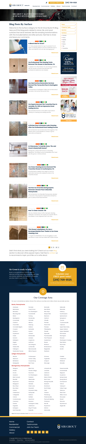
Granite (64, 35)
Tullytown (62, 324)
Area (63, 24)
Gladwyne (31, 381)
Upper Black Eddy (64, 327)
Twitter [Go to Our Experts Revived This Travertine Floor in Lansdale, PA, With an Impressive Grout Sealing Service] (41, 102)
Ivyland (30, 331)
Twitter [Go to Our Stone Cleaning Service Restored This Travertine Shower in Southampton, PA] (43, 164)
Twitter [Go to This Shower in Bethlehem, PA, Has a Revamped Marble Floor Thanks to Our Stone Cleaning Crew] (43, 227)
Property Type (66, 27)
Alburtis (15, 356)
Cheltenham (16, 392)
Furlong (31, 316)
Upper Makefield (64, 331)
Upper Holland (64, 329)
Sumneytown (63, 381)
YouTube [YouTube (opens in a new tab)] (39, 432)
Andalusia (15, 307)
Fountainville (32, 313)
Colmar (15, 397)
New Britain (47, 309)
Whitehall (62, 361)
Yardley (62, 346)
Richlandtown (47, 346)
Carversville (16, 320)
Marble (64, 39)
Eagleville (15, 405)
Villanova (62, 390)
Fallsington (16, 349)
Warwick (62, 338)
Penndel (46, 322)
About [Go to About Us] (58, 6)
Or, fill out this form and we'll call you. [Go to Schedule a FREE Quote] (62, 283)
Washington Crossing (65, 340)
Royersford (47, 405)
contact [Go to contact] (52, 253)
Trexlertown (63, 358)
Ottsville (46, 320)
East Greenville (17, 410)
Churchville (16, 324)
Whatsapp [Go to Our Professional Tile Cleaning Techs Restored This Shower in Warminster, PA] (42, 60)
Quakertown (47, 340)
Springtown (63, 318)
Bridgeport (16, 383)
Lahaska (31, 338)
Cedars (15, 390)
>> (58, 247)
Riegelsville (47, 349)
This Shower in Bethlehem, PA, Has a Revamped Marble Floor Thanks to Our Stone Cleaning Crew (43, 231)
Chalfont (15, 322)
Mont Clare (47, 379)
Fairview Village (33, 370)
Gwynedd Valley (33, 390)
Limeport (46, 361)
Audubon (15, 375)
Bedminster (16, 309)
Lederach (46, 373)
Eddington (15, 340)
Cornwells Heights (17, 327)
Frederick (31, 377)
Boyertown (16, 381)
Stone (64, 44)
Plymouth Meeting (49, 399)
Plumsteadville (48, 335)
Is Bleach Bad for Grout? (36, 43)
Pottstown (47, 401)
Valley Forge (63, 388)
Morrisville (46, 307)
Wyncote (62, 401)
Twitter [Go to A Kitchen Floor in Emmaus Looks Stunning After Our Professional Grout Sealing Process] (41, 123)
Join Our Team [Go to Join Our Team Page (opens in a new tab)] (33, 427)
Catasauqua (32, 356)
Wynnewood (63, 403)
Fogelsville (47, 358)
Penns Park (47, 324)
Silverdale (62, 309)
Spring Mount (63, 379)
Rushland (46, 351)
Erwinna (15, 344)
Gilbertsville (32, 379)
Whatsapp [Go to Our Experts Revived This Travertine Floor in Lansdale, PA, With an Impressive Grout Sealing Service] (43, 102)
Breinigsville (16, 363)
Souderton (63, 375)
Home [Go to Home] (11, 421)
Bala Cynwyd (16, 377)
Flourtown (31, 373)
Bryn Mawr (15, 388)
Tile (63, 46)
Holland (31, 327)
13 (56, 247)
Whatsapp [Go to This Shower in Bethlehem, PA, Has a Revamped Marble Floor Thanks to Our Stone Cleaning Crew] (44, 227)
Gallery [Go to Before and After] (53, 6)
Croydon (15, 329)
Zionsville (62, 363)
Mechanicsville (32, 349)
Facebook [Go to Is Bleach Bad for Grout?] (39, 41)
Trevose (62, 320)
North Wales (47, 388)
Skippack (62, 373)
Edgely (14, 342)
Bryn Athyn (16, 386)
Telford (62, 383)
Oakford (46, 318)
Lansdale (46, 370)
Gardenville (32, 318)
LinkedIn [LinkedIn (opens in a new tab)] (43, 432)
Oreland (46, 392)
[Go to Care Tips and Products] (69, 63)
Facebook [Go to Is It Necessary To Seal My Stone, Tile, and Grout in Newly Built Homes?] (40, 144)
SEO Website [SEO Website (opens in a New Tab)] (61, 440)
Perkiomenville (48, 397)
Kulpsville (31, 410)
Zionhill (61, 349)
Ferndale (31, 307)
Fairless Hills (16, 346)
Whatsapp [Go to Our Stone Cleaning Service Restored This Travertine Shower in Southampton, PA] (44, 164)
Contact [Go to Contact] (74, 6)
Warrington (63, 335)
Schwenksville (63, 370)
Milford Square (32, 351)
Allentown (15, 358)
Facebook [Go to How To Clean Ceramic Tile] (41, 208)
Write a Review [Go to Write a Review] (46, 2)
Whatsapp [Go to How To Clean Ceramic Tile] (44, 208)
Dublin (14, 335)
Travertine (65, 48)
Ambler (15, 370)
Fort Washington (33, 311)
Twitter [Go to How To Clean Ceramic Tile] (42, 208)
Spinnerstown (63, 316)
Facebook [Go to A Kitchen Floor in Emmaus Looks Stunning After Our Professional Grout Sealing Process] (39, 123)
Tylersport (62, 386)
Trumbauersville (64, 322)
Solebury (62, 311)
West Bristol (63, 342)
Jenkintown (31, 405)
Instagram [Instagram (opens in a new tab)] (28, 432)
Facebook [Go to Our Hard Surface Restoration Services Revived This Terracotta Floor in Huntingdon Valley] (39, 81)
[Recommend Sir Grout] (69, 111)
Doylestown (16, 333)
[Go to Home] (20, 5)
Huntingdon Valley (33, 403)
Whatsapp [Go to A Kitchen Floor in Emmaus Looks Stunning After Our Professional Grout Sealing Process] (42, 123)
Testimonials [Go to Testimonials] (66, 6)
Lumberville (32, 346)
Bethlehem (16, 361)
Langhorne (31, 340)
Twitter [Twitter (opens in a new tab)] (35, 432)
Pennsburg (47, 394)
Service (64, 30)
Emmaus (46, 356)
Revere (46, 342)
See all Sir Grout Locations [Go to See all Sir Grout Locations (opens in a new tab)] (35, 413)
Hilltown (31, 322)
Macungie (46, 363)
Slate (64, 42)
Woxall (61, 399)
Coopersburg (32, 361)
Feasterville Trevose (18, 351)
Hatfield (31, 397)
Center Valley (32, 358)
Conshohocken (17, 399)
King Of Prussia (32, 408)
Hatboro (31, 394)
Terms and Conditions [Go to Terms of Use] (30, 440)
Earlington (15, 408)
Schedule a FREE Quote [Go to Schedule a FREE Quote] (56, 3)
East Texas (31, 363)
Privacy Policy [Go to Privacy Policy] (20, 440)
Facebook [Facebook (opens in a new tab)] (32, 432)
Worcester (62, 397)
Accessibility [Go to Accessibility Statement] (12, 440)
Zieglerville (62, 405)
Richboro (46, 344)
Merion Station (48, 377)
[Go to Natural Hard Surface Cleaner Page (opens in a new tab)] (69, 87)
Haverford (31, 399)
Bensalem (15, 311)
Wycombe (62, 344)
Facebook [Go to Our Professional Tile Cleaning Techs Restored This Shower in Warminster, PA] (39, 60)
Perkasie (46, 327)
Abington (15, 368)
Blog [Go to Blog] (55, 251)
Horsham (31, 401)
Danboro (15, 331)
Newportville (47, 313)
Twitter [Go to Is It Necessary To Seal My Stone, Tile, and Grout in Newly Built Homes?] (41, 144)
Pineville (46, 331)
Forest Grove (32, 309)
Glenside (31, 383)
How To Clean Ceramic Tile (37, 210)
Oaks (45, 390)
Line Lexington (32, 344)
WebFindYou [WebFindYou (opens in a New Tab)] (74, 440)
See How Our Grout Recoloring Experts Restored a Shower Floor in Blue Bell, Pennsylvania (41, 190)
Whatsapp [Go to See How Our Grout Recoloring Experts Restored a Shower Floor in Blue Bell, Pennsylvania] (44, 185)
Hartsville (31, 320)
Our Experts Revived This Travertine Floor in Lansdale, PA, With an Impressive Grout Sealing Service (42, 106)
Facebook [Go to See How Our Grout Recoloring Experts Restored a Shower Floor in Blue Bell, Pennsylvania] (41, 185)
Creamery (15, 401)
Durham (15, 338)
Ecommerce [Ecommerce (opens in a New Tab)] (67, 440)
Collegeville (16, 394)
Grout (64, 37)
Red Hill (46, 403)
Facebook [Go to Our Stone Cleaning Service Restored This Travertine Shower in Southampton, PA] (41, 164)
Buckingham (16, 318)
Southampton (63, 313)
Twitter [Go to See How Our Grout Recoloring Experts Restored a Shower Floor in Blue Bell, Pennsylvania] (42, 185)
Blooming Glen (17, 313)
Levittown (31, 342)
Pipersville (46, 333)
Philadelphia (47, 329)
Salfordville (47, 410)
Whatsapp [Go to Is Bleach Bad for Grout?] (42, 41)
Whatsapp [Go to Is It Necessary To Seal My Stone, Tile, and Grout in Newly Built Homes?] (43, 144)
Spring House (63, 377)
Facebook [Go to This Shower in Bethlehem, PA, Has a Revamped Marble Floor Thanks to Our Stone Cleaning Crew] (41, 227)
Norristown (47, 386)
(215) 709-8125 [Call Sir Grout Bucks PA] (71, 3)
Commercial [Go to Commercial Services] (45, 6)
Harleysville (31, 392)
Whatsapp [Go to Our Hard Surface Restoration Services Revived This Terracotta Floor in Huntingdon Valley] (42, 81)
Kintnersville (32, 335)
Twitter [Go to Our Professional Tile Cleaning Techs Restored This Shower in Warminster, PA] (40, 60)
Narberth (46, 383)
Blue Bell (15, 379)
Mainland (46, 375)
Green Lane (32, 386)
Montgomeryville (48, 381)
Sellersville (62, 307)
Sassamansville (64, 368)
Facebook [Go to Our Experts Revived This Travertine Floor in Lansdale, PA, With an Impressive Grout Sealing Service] (40, 102)
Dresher (15, 403)
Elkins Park (31, 368)
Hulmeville (31, 329)
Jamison (31, 333)
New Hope (47, 311)
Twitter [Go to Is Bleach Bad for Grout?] (41, 41)
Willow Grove (63, 394)
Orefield (62, 356)
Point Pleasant (48, 338)
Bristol (14, 316)
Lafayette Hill (47, 368)
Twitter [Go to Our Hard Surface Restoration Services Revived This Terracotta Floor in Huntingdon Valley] (41, 81)
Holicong (31, 324)
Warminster (63, 333)
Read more (55, 53)
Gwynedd (31, 388)
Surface (64, 33)
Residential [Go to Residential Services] (36, 6)
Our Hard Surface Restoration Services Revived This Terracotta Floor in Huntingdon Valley (43, 85)
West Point (62, 392)
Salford (46, 408)
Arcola (14, 373)
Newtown (46, 316)
